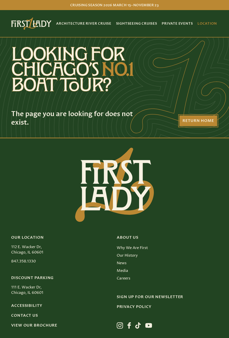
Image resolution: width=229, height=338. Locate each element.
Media (122, 271)
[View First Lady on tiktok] (138, 325)
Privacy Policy (134, 307)
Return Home (198, 121)
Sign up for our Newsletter (150, 297)
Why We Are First (132, 248)
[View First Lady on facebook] (129, 325)
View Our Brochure (34, 325)
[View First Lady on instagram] (120, 325)
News (122, 263)
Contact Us (24, 316)
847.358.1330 (23, 261)
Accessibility (26, 306)
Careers (123, 278)
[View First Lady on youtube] (148, 325)
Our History (127, 256)
